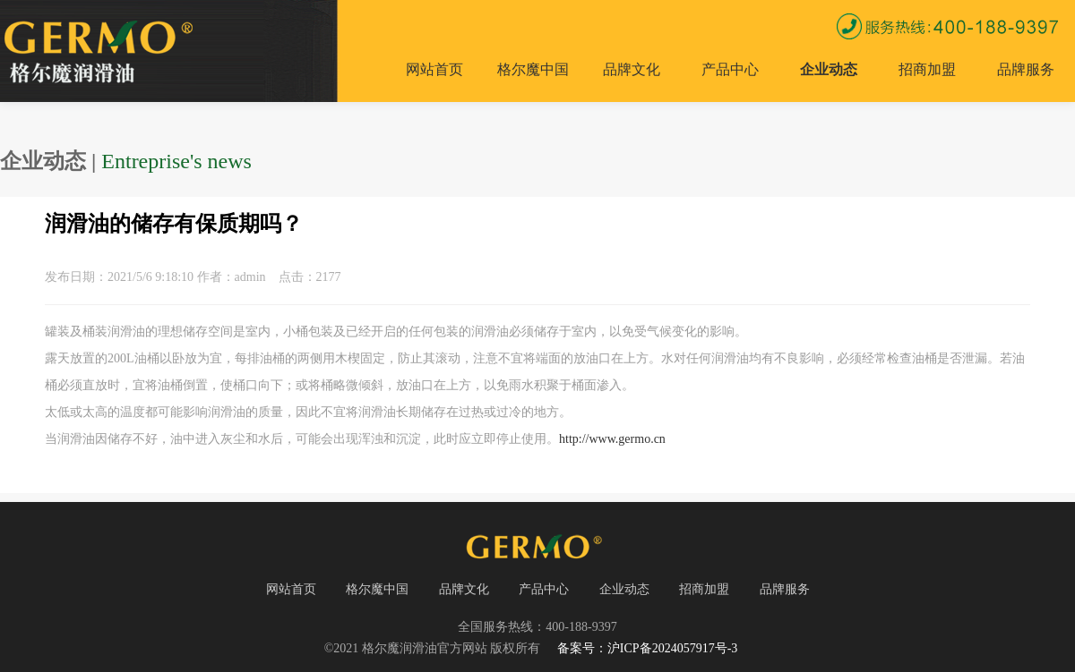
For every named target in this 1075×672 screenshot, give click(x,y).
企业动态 (828, 69)
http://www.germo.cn (612, 439)
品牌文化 (631, 69)
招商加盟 (927, 69)
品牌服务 (1025, 69)
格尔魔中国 (533, 69)
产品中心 (730, 69)
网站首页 (434, 69)
